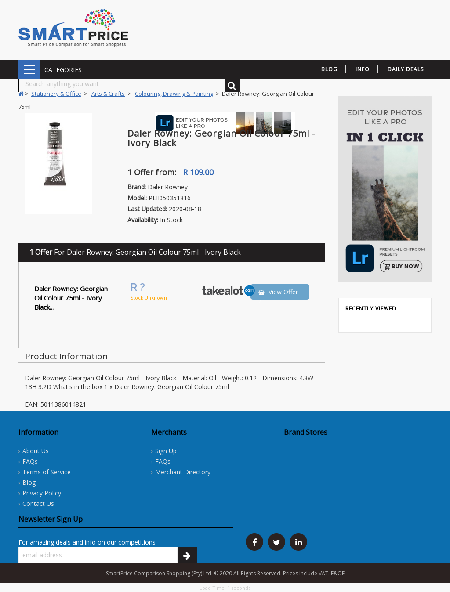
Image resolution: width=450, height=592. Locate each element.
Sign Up (166, 451)
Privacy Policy (41, 493)
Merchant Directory (182, 472)
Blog (29, 482)
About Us (35, 451)
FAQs (30, 461)
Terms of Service (46, 472)
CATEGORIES (29, 69)
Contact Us (38, 503)
